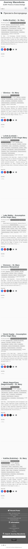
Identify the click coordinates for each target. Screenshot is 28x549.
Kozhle (7, 26)
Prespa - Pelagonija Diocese (6, 97)
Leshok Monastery (15, 145)
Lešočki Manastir (22, 145)
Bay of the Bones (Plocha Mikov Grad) (14, 518)
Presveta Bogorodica (12, 28)
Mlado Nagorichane (5, 392)
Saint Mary (19, 28)
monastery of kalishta (9, 468)
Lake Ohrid (3, 468)
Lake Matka (14, 226)
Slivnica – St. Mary (11, 93)
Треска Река (16, 232)
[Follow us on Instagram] (4, 8)
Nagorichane (16, 392)
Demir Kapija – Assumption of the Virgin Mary (14, 335)
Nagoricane (11, 392)
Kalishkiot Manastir (5, 466)
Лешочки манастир (13, 151)
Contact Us (14, 526)
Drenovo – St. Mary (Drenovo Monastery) (10, 266)
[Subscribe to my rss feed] (1, 8)
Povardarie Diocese (23, 269)
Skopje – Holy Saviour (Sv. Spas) (14, 513)
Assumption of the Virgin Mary (6, 226)
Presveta (7, 228)
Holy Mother (22, 24)
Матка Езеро (23, 230)
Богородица (17, 30)
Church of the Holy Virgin (15, 24)
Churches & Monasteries (15, 22)
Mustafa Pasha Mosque (14, 519)
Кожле (21, 30)
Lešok (3, 147)
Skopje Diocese (22, 22)
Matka (18, 226)
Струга (3, 475)
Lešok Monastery (7, 147)
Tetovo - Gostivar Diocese (6, 142)
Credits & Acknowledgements (14, 528)
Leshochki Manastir (5, 145)
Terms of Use (14, 531)
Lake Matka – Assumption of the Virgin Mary (13, 216)
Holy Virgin (3, 26)
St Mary (23, 28)
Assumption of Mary (19, 142)
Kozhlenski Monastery (13, 26)
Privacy (14, 529)
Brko (18, 33)
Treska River (4, 230)
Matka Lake (3, 228)
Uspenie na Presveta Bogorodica (20, 149)
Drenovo (12, 271)
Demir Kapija (8, 342)
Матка (19, 230)
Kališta (21, 466)
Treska (20, 228)
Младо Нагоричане (10, 396)
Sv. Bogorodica (4, 30)
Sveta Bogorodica (10, 30)
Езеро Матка (14, 230)
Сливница (3, 104)
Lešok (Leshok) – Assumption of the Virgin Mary (14, 137)
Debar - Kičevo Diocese (5, 462)
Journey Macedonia (14, 2)
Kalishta (10, 466)
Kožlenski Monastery (5, 28)
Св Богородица (13, 102)
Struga (11, 470)
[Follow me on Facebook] (3, 8)
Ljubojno (14, 516)
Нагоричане (17, 396)
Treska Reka (24, 228)
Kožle (19, 26)
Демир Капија (4, 347)
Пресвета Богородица (5, 102)
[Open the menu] (26, 8)
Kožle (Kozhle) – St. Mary (14, 20)
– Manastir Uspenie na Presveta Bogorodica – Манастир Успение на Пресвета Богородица (14, 224)
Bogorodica (8, 24)
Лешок (8, 151)
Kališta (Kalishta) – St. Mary (15, 458)
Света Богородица (5, 33)
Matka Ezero (23, 226)
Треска (11, 232)
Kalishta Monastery (16, 466)
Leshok (10, 145)
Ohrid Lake (16, 468)
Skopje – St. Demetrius (14, 514)
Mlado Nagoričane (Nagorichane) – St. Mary (11, 383)
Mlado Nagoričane (24, 390)
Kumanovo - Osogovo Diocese (7, 388)
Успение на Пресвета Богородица (15, 349)
